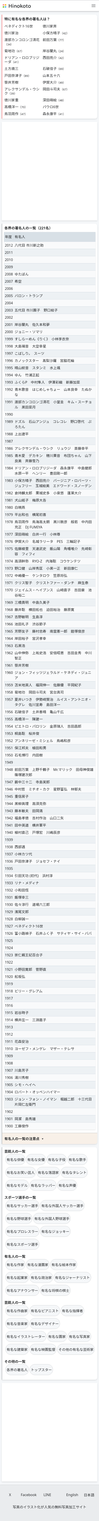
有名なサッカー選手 (22, 1205)
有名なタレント (74, 1172)
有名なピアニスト (45, 1310)
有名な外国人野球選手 (51, 1218)
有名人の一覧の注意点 (22, 1138)
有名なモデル (17, 1185)
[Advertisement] (49, 171)
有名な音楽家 (17, 1323)
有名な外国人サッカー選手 (62, 1205)
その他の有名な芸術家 (76, 1349)
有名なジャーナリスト (72, 1277)
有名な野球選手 (19, 1218)
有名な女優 (36, 1159)
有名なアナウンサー (22, 1290)
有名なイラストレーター (26, 1336)
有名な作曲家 (17, 1310)
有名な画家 (57, 1336)
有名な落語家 (48, 1172)
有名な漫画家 (37, 1264)
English (72, 1494)
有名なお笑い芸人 (21, 1172)
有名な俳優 (15, 1159)
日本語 (89, 1495)
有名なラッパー (43, 1185)
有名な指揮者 (72, 1310)
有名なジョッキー (55, 1231)
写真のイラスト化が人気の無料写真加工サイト (49, 1507)
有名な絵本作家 (63, 1264)
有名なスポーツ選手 (22, 1244)
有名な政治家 (41, 1277)
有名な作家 (15, 1264)
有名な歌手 (77, 1159)
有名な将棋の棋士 (55, 1290)
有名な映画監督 (43, 1349)
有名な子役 (56, 1159)
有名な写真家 (79, 1336)
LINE (47, 1494)
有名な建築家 (17, 1349)
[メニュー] (93, 5)
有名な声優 (67, 1185)
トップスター (41, 1369)
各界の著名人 (17, 1369)
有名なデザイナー (45, 1323)
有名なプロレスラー (22, 1231)
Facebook (29, 1494)
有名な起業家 (17, 1277)
